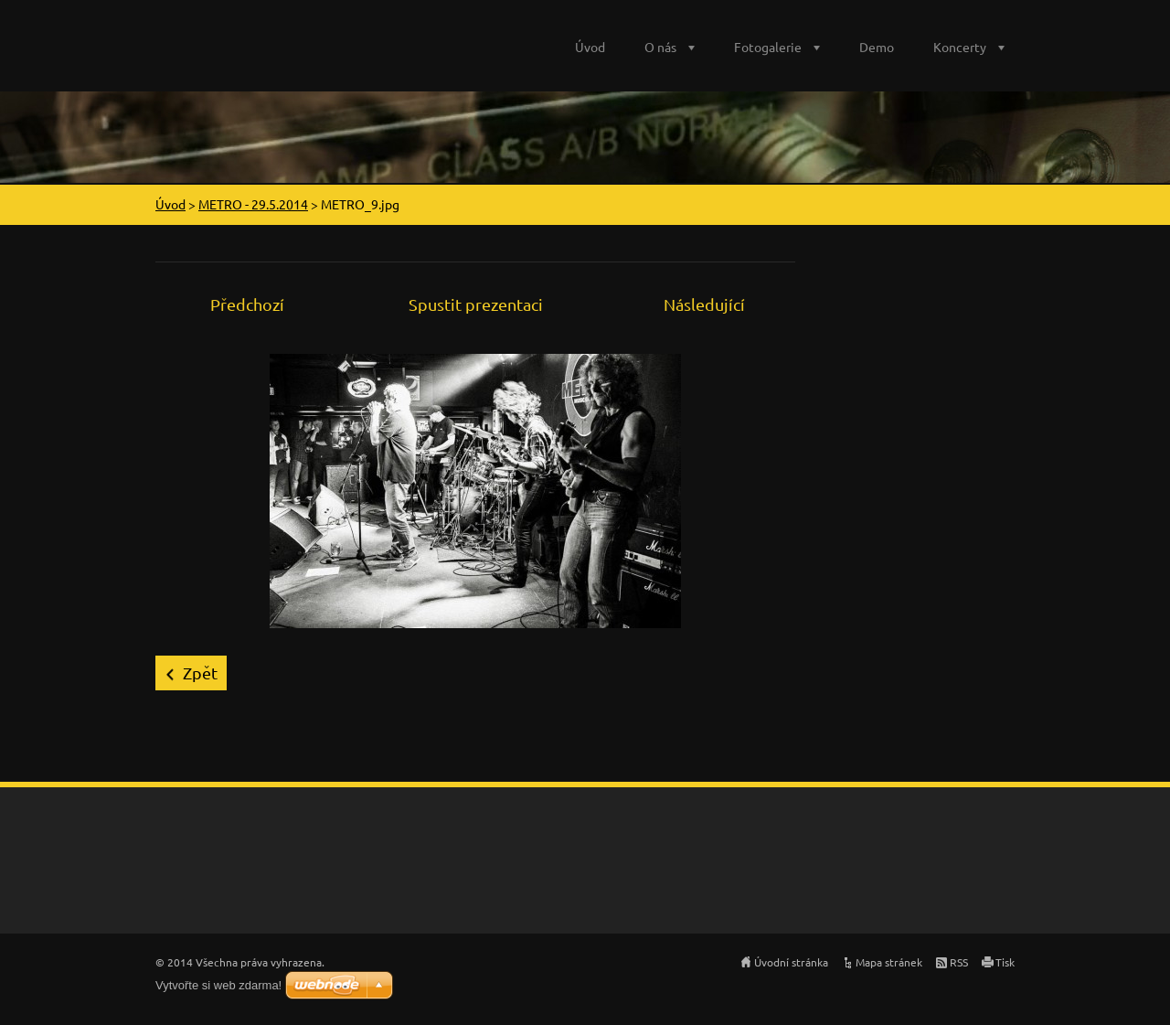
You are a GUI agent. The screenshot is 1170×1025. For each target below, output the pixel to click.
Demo (876, 46)
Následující (704, 304)
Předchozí (247, 304)
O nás (660, 46)
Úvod (590, 46)
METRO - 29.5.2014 (253, 204)
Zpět (200, 672)
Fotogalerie (768, 46)
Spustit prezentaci (476, 304)
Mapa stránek (889, 962)
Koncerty (959, 46)
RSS (959, 962)
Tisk (1005, 962)
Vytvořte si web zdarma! (218, 985)
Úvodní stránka (791, 962)
